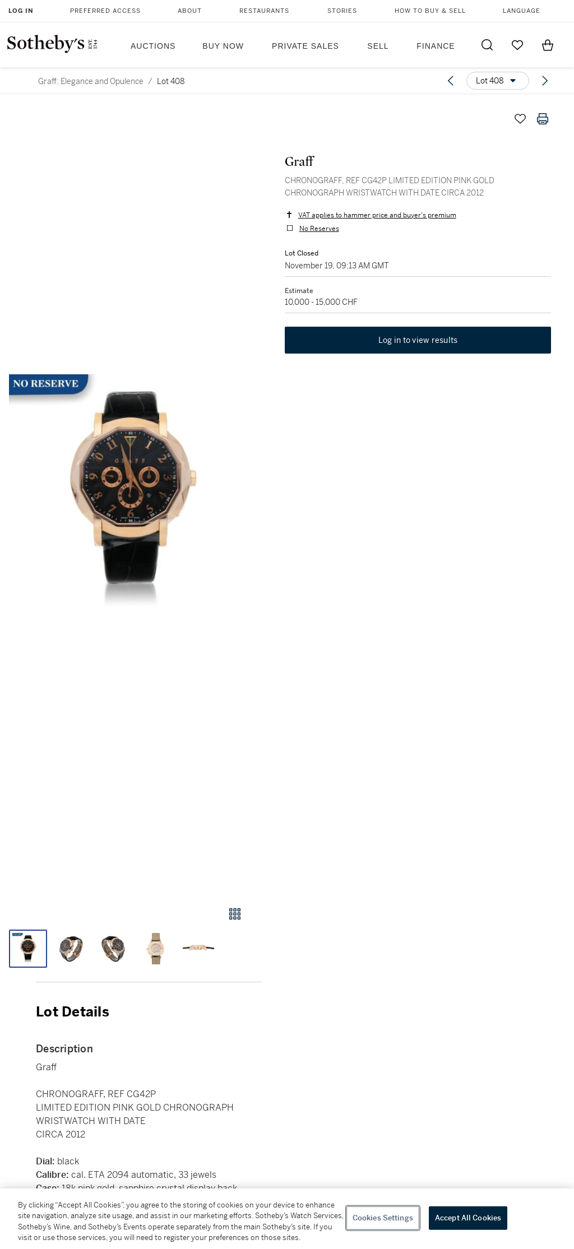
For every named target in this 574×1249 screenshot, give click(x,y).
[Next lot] (545, 81)
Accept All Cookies (468, 1218)
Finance (435, 45)
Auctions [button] (153, 45)
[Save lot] (520, 119)
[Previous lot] (450, 81)
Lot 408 (171, 81)
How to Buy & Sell (430, 11)
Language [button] (521, 11)
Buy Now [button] (223, 45)
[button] (131, 496)
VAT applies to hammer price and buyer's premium (377, 215)
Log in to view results (418, 341)
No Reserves (319, 228)
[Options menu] (497, 81)
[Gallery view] (235, 914)
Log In (21, 11)
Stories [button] (342, 11)
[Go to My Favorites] (517, 45)
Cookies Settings (383, 1218)
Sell (377, 45)
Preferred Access (105, 11)
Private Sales (305, 45)
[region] (287, 1218)
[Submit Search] (487, 44)
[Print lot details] (543, 119)
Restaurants (264, 11)
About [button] (190, 11)
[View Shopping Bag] (547, 45)
